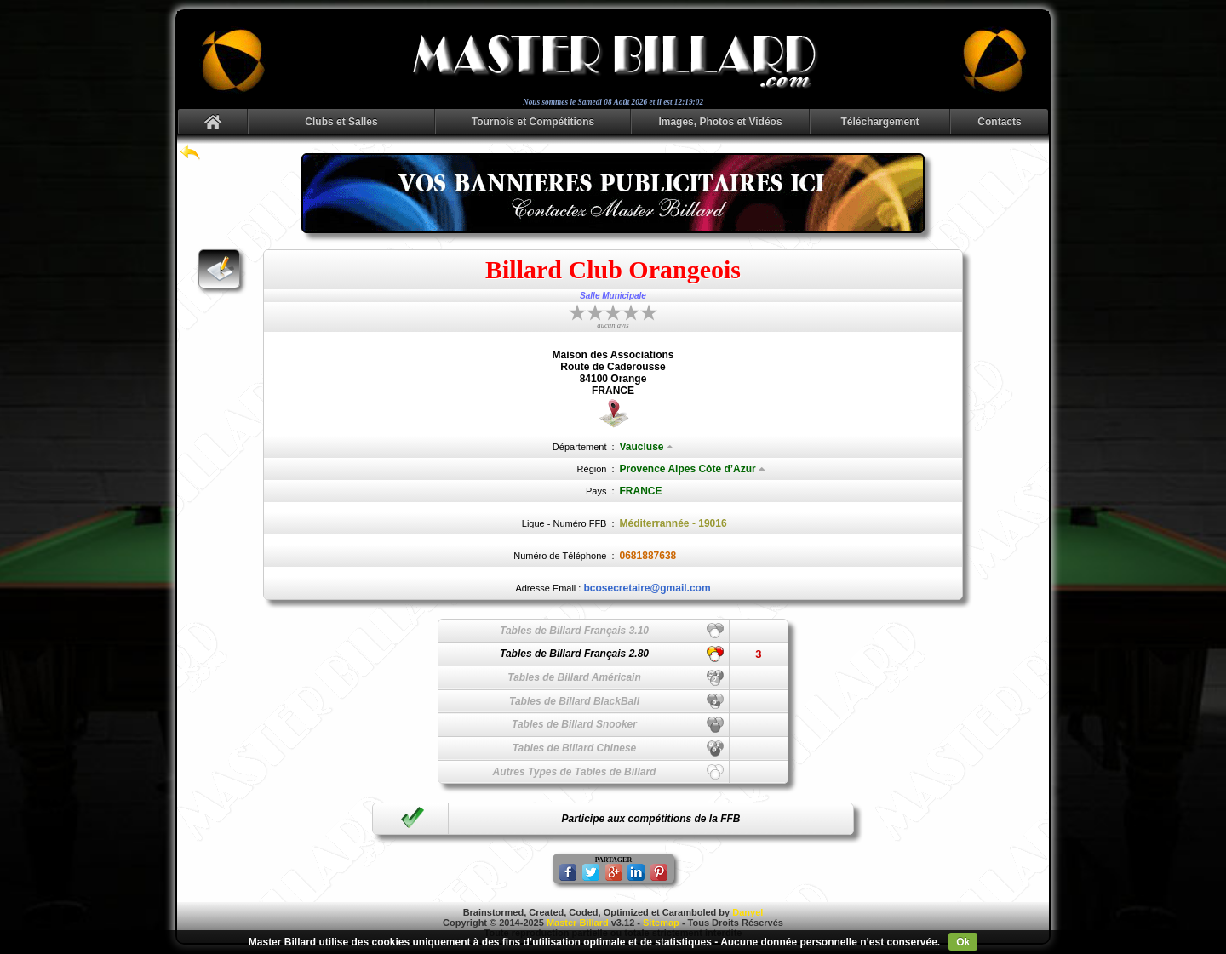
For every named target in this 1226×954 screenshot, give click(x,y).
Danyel (747, 912)
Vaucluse (646, 447)
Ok (963, 942)
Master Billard (578, 922)
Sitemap (661, 922)
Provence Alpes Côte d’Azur (692, 469)
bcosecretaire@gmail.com (646, 588)
